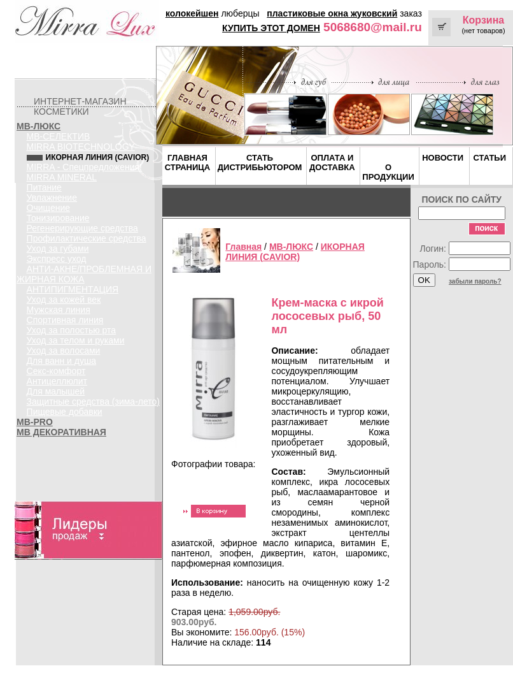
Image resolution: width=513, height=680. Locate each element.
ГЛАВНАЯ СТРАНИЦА (188, 162)
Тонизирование (58, 218)
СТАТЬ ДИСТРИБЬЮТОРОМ (260, 162)
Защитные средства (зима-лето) (93, 401)
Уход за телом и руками (76, 340)
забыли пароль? (475, 281)
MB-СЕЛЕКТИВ (58, 136)
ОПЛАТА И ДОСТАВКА (332, 162)
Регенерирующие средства (82, 228)
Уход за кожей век (64, 299)
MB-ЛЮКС (38, 126)
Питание (44, 187)
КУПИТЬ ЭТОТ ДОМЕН (271, 28)
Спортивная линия (65, 320)
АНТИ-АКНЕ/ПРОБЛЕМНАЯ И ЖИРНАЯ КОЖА (84, 274)
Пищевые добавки (64, 412)
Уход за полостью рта (71, 330)
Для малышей (56, 391)
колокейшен (192, 13)
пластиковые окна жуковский (332, 13)
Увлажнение (52, 197)
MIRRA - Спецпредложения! (84, 167)
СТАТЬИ (489, 158)
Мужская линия (58, 310)
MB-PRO (35, 422)
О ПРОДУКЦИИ (388, 172)
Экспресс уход (57, 259)
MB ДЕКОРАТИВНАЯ (61, 432)
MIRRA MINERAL (62, 177)
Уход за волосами (64, 350)
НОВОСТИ (442, 158)
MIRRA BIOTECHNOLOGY (81, 146)
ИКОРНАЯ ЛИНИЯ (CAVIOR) (295, 252)
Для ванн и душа (61, 361)
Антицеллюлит (57, 381)
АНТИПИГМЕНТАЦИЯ (73, 289)
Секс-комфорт (56, 371)
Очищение (49, 208)
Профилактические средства (86, 238)
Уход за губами (58, 248)
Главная (243, 247)
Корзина (483, 20)
